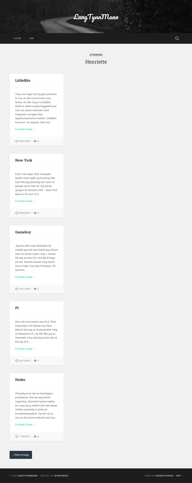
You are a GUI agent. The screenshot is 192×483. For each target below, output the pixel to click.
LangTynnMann (96, 16)
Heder (20, 379)
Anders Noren (164, 475)
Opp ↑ (179, 475)
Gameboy (23, 232)
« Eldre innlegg (21, 454)
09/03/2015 (25, 213)
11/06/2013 (25, 436)
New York (23, 160)
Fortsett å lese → (25, 129)
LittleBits (22, 80)
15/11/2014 (25, 289)
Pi (17, 307)
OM (31, 38)
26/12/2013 (25, 360)
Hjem (17, 38)
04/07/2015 (25, 141)
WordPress (61, 475)
